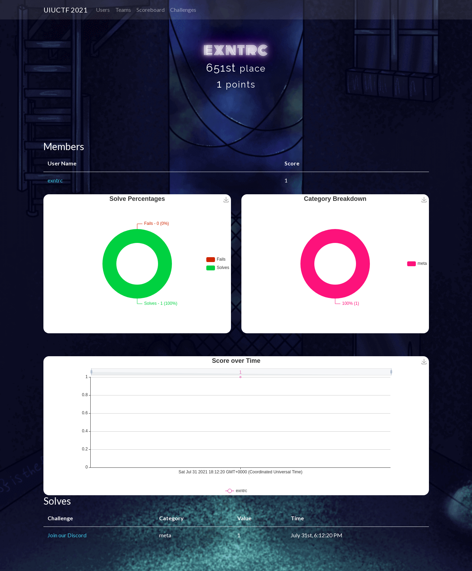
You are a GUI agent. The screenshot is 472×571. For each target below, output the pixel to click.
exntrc (55, 180)
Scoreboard (150, 9)
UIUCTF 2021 (65, 10)
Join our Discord (67, 535)
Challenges (183, 9)
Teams (123, 9)
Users (103, 9)
